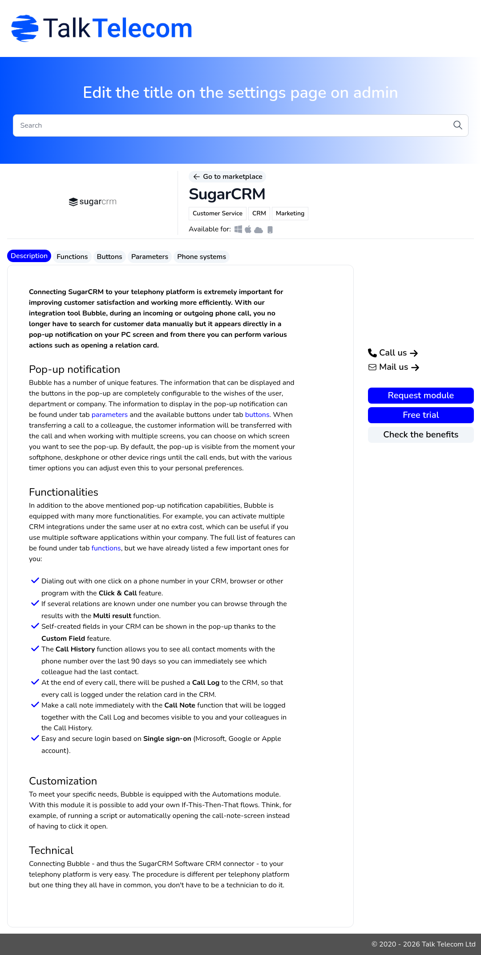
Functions (72, 257)
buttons (257, 415)
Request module (421, 395)
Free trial (421, 415)
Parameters (149, 257)
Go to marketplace (227, 177)
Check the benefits (420, 435)
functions (106, 548)
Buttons (109, 257)
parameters (110, 415)
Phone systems (201, 257)
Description (29, 256)
